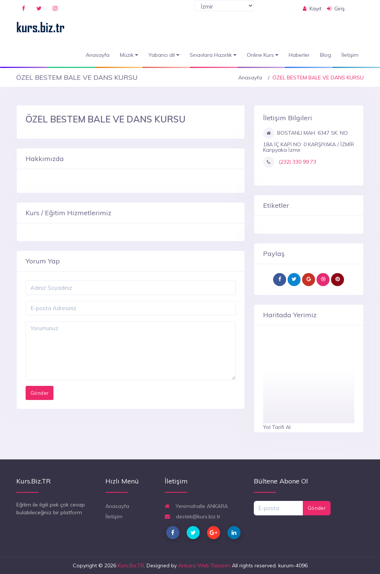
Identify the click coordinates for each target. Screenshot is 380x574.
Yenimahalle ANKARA (196, 506)
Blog (325, 55)
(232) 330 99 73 (296, 161)
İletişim (349, 55)
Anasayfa (97, 55)
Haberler (299, 55)
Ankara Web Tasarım (204, 565)
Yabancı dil (163, 55)
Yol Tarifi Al (277, 427)
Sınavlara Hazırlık (213, 55)
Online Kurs (262, 55)
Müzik (129, 55)
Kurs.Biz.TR (131, 565)
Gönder (317, 508)
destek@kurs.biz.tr (192, 516)
